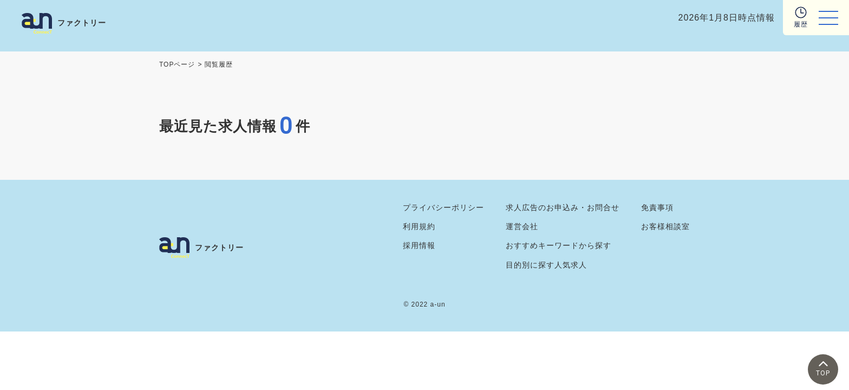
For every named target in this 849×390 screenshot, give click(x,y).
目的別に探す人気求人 (546, 265)
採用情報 (419, 245)
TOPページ (177, 64)
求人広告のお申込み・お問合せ (562, 207)
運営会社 (522, 226)
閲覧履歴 (219, 64)
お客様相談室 (665, 226)
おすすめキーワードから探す (558, 245)
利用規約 (419, 226)
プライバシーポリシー (443, 207)
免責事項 (657, 207)
